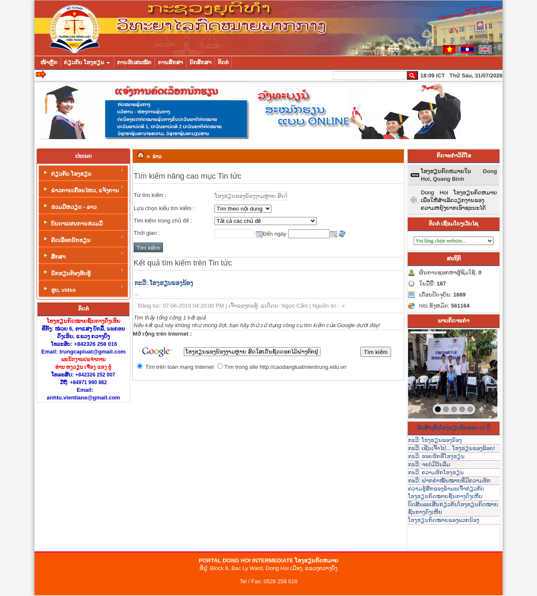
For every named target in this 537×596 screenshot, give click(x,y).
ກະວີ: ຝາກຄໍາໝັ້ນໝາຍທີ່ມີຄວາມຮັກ (449, 480)
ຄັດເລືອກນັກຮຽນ (83, 238)
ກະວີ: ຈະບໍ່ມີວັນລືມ (429, 464)
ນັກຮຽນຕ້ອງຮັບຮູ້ (83, 272)
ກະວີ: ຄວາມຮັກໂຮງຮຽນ (436, 472)
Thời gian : (147, 233)
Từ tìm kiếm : (150, 195)
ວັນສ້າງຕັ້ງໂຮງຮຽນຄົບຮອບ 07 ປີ (454, 428)
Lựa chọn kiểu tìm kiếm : (164, 208)
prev (432, 372)
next (474, 372)
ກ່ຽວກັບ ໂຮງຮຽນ (83, 172)
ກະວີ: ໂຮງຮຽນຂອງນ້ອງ (163, 282)
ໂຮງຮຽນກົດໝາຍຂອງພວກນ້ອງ (443, 520)
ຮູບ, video (83, 288)
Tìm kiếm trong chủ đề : (163, 220)
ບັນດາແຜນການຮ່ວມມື (72, 223)
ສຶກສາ (83, 255)
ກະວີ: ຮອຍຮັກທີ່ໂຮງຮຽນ (436, 456)
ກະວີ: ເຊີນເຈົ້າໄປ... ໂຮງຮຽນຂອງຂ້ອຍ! (451, 448)
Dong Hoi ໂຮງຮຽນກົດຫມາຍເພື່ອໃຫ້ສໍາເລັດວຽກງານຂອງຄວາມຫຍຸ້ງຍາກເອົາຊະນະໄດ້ (459, 200)
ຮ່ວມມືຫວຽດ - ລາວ (69, 206)
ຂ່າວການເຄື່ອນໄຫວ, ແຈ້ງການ (83, 189)
